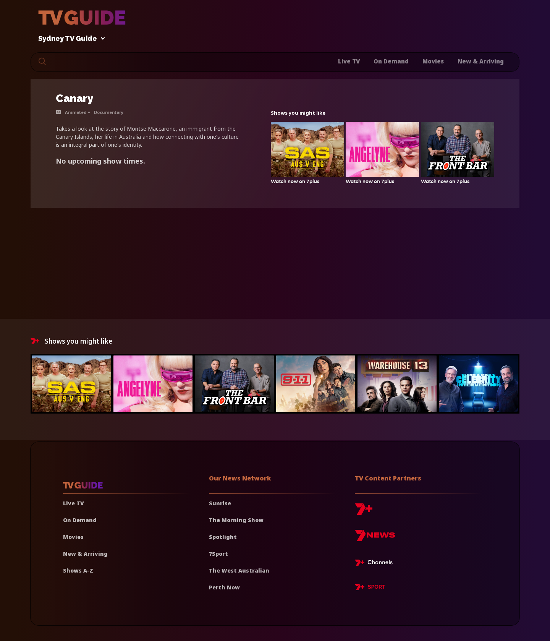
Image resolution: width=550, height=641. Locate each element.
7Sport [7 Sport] (218, 553)
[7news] (375, 538)
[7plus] (363, 512)
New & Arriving (481, 61)
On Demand (391, 61)
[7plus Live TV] (376, 563)
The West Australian (239, 570)
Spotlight (223, 536)
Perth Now (224, 587)
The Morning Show (236, 520)
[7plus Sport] (370, 588)
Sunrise (220, 503)
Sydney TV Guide (69, 38)
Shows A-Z (78, 570)
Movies (433, 61)
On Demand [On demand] (80, 520)
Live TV (349, 61)
